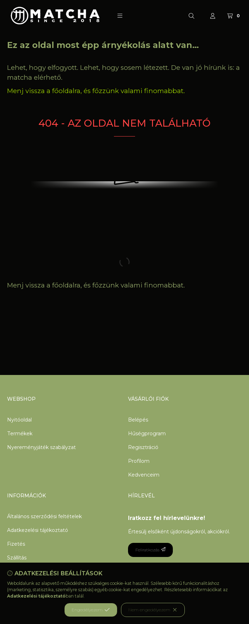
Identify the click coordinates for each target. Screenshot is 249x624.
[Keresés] (191, 16)
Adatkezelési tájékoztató (37, 530)
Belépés (138, 420)
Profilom (139, 461)
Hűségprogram (147, 433)
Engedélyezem (91, 610)
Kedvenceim (143, 475)
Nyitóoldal (19, 420)
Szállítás (16, 558)
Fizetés (16, 544)
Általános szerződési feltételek (44, 516)
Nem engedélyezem (152, 610)
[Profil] (213, 16)
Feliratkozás (150, 549)
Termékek (19, 433)
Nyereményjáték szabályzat (41, 447)
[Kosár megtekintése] (234, 16)
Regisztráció (143, 447)
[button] (120, 16)
